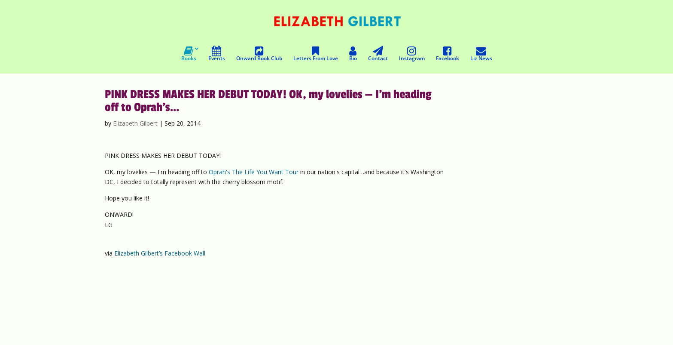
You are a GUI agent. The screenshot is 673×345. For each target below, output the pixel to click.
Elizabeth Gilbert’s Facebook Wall (159, 253)
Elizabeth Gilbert (135, 123)
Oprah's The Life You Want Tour (253, 172)
